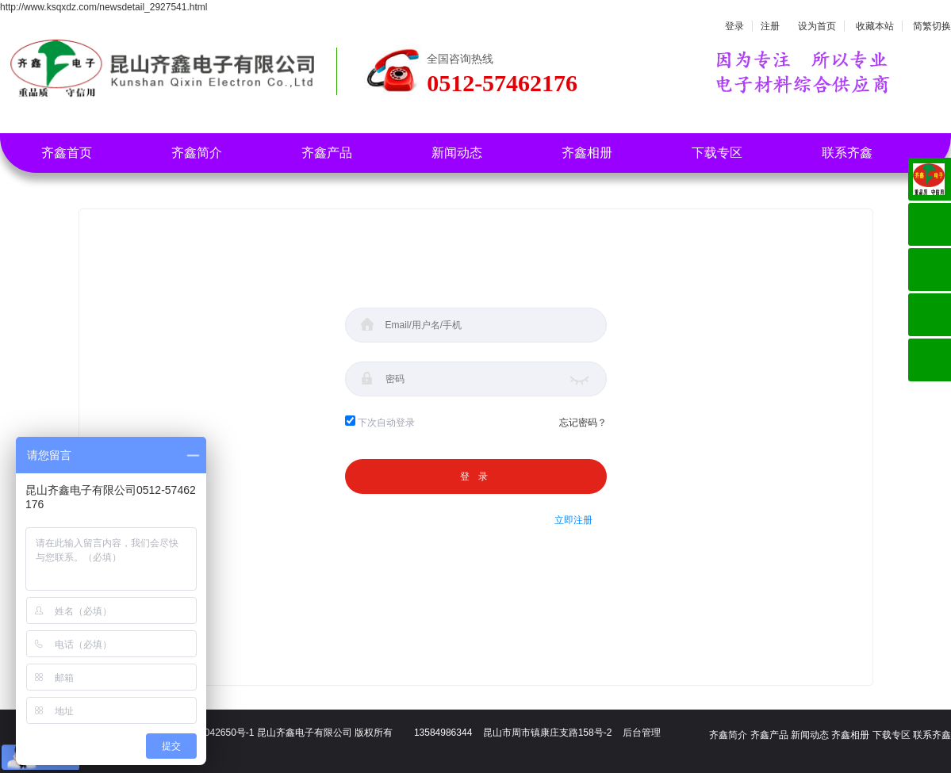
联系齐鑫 (847, 152)
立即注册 (573, 520)
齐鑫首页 (66, 152)
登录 (734, 26)
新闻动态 (456, 152)
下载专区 (717, 152)
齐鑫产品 (326, 152)
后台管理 (642, 732)
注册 (770, 26)
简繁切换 (932, 26)
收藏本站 (875, 26)
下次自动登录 (386, 422)
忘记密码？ (583, 422)
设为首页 (817, 26)
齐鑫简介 (196, 152)
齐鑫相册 (587, 152)
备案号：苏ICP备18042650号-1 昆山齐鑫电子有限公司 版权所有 (257, 732)
